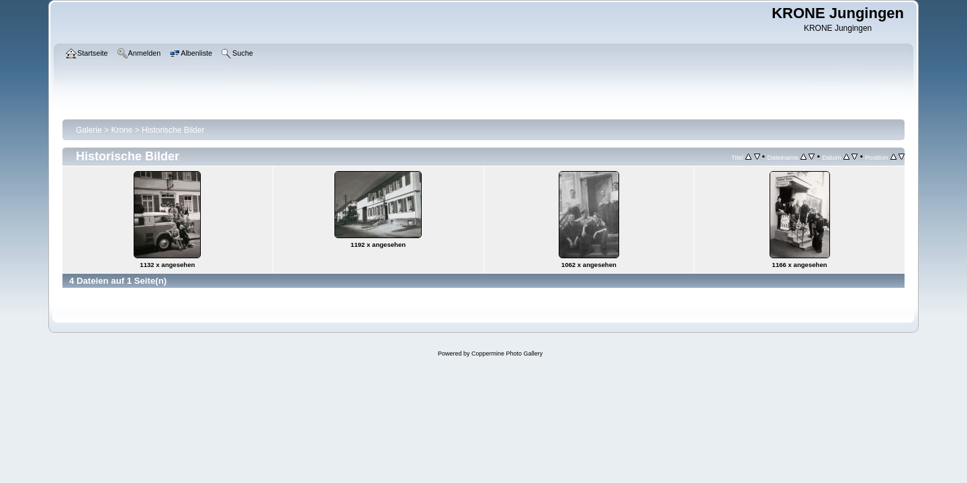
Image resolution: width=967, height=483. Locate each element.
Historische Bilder (173, 130)
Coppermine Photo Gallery (507, 353)
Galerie (89, 130)
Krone (121, 130)
